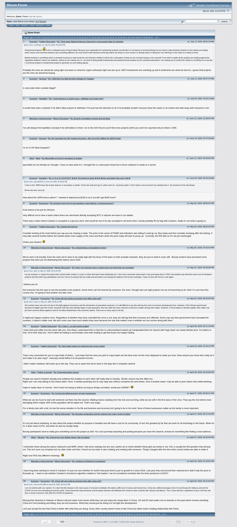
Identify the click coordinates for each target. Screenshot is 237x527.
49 (147, 38)
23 (80, 38)
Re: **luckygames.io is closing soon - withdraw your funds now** (76, 98)
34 (108, 38)
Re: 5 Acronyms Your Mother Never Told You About (68, 437)
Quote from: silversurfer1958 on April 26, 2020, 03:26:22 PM (47, 484)
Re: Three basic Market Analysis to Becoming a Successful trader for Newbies (90, 41)
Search (25, 25)
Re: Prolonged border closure (66, 372)
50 (149, 38)
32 (103, 38)
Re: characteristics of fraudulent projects (89, 248)
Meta (38, 158)
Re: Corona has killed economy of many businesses (74, 393)
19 (70, 38)
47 (142, 38)
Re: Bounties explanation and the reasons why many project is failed (101, 414)
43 (131, 38)
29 (95, 38)
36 (113, 38)
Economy (33, 41)
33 (106, 38)
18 (67, 38)
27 (90, 38)
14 (57, 38)
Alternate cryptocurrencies (40, 118)
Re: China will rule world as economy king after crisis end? (76, 298)
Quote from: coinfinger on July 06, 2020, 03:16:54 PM (44, 45)
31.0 (37, 22)
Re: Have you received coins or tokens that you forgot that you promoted (103, 267)
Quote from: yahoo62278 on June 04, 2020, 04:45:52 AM (45, 182)
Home (11, 25)
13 (54, 38)
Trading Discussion (47, 41)
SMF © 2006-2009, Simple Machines (129, 522)
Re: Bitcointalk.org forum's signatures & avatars (62, 158)
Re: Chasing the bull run (67, 227)
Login (32, 25)
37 (116, 38)
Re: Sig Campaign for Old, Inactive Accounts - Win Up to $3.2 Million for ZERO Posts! (84, 138)
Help (18, 25)
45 (137, 38)
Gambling (43, 98)
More (48, 25)
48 (144, 38)
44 (134, 38)
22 (77, 38)
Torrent (43, 22)
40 (124, 38)
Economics (43, 203)
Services (43, 79)
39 (121, 38)
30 (98, 38)
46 (139, 38)
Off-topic (41, 437)
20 (72, 38)
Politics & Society (44, 372)
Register (40, 25)
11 (49, 38)
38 (118, 38)
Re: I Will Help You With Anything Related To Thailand (71, 79)
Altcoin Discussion (61, 118)
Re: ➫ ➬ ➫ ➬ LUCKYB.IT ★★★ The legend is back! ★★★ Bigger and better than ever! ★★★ (90, 178)
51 (152, 38)
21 (75, 38)
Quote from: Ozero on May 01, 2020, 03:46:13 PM (43, 302)
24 (82, 38)
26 (88, 38)
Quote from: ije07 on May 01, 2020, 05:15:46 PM (42, 271)
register (39, 16)
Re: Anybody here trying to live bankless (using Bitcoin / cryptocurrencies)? (82, 203)
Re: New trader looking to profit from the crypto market (81, 346)
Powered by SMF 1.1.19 (103, 522)
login (31, 16)
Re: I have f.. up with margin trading (73, 326)
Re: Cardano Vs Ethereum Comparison (88, 461)
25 (85, 38)
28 (93, 38)
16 (62, 38)
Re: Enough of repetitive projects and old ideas (90, 118)
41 (126, 38)
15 (59, 38)
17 (65, 38)
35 (111, 38)
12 (52, 38)
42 (129, 38)
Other (31, 158)
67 (157, 38)
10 (46, 38)
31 (101, 38)
